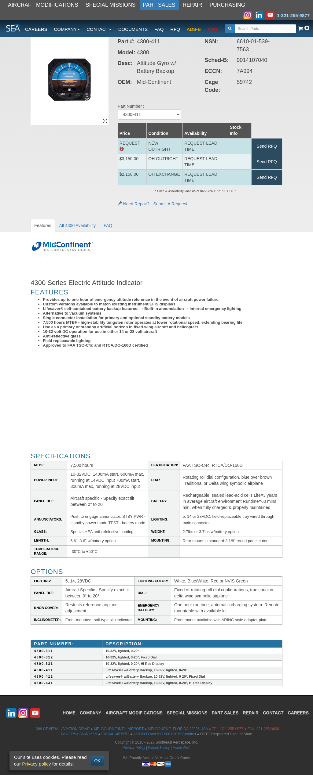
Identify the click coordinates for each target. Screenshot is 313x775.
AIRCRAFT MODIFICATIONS (43, 5)
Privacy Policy (134, 747)
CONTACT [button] (99, 29)
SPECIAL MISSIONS (111, 5)
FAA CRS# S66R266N (79, 734)
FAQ (159, 29)
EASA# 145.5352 (115, 734)
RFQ (175, 29)
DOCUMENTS (133, 29)
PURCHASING (227, 5)
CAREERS (36, 29)
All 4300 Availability (77, 225)
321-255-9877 (232, 729)
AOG (213, 29)
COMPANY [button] (67, 29)
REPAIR (192, 5)
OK (97, 760)
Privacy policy (36, 763)
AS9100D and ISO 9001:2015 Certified (164, 734)
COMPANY (90, 712)
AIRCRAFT (133, 712)
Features (42, 225)
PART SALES (159, 5)
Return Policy (159, 747)
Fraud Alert (181, 747)
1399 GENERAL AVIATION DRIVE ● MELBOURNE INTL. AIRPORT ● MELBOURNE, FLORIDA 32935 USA (121, 729)
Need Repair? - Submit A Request (152, 203)
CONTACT (273, 712)
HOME (69, 712)
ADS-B (194, 29)
